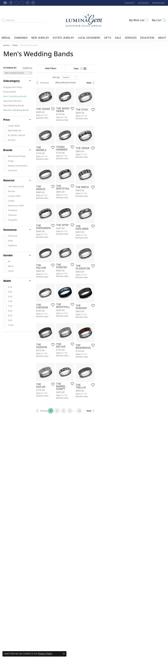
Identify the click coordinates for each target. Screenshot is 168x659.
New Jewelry (40, 37)
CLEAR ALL (27, 68)
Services (131, 37)
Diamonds (21, 37)
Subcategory (11, 81)
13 (114, 551)
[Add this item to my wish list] (76, 132)
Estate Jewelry (63, 37)
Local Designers (89, 37)
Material (8, 180)
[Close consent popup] (64, 654)
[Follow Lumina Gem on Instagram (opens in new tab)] (33, 3)
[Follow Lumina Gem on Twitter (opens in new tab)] (28, 3)
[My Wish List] (139, 20)
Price (6, 119)
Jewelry (6, 45)
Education (147, 37)
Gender (8, 255)
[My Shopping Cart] (159, 20)
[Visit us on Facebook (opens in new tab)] (16, 3)
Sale (118, 37)
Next (159, 82)
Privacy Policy (45, 653)
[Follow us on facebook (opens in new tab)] (11, 3)
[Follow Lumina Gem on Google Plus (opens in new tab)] (22, 3)
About (162, 37)
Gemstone (10, 229)
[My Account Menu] (143, 3)
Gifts (107, 37)
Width (7, 281)
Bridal (6, 37)
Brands (7, 150)
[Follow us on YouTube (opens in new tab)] (5, 3)
